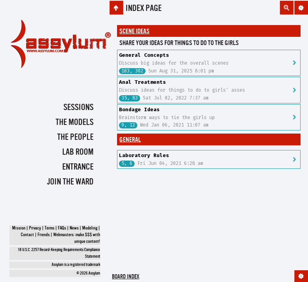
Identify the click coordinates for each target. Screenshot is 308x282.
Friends (44, 235)
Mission (18, 228)
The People (75, 137)
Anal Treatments (142, 82)
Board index (125, 277)
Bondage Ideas (139, 109)
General (130, 140)
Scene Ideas (134, 31)
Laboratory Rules (144, 155)
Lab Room (78, 152)
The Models (75, 122)
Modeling (89, 228)
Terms (49, 228)
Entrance (78, 167)
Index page (144, 8)
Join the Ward (70, 182)
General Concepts (144, 55)
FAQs (62, 228)
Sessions (78, 107)
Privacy (35, 228)
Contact (27, 235)
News (74, 228)
